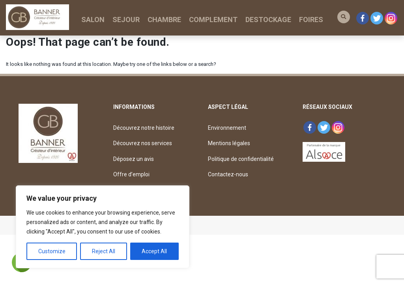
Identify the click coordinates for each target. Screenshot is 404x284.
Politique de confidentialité (241, 159)
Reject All (103, 251)
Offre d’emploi (131, 174)
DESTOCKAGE (268, 19)
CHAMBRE (164, 19)
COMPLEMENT (213, 19)
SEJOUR (126, 19)
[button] (343, 17)
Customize (51, 251)
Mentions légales (229, 143)
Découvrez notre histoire (143, 128)
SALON (93, 19)
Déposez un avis (133, 159)
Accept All (154, 251)
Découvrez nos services (142, 143)
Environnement (227, 128)
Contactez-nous (228, 174)
